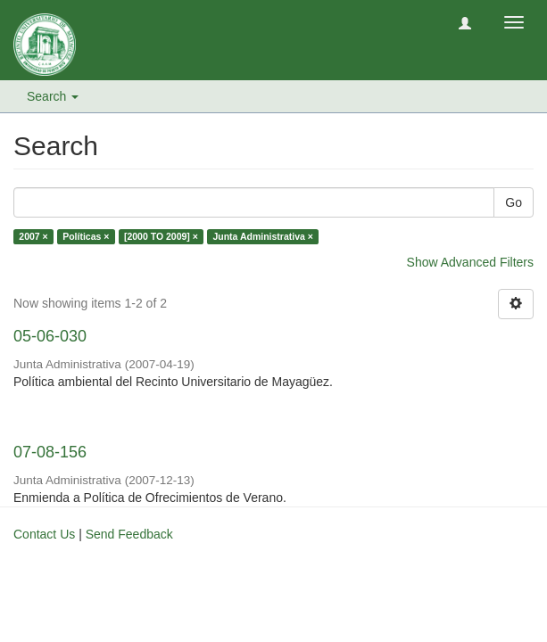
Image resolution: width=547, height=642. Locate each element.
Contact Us (44, 534)
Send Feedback (129, 534)
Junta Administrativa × (262, 236)
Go (513, 202)
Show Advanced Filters (470, 262)
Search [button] (53, 96)
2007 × (33, 236)
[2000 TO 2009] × (161, 236)
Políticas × (85, 236)
